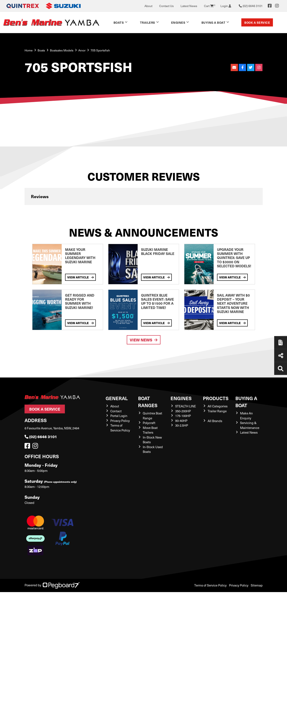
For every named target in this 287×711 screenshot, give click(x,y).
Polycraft (149, 422)
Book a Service (257, 22)
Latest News (189, 6)
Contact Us (166, 6)
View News (143, 340)
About (148, 6)
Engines (178, 22)
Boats (119, 22)
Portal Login (118, 415)
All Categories (217, 406)
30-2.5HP (181, 425)
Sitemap (257, 585)
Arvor (82, 50)
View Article (80, 277)
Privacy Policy (120, 420)
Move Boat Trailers (150, 430)
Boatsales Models (61, 50)
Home (29, 50)
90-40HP (181, 420)
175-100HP (183, 415)
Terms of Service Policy (120, 428)
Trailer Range (217, 411)
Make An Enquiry (246, 415)
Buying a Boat (213, 22)
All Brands (215, 420)
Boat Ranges (147, 401)
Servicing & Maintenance (249, 425)
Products (216, 398)
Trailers (147, 22)
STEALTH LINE (185, 406)
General (117, 398)
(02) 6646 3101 (41, 436)
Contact (116, 411)
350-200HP (183, 411)
